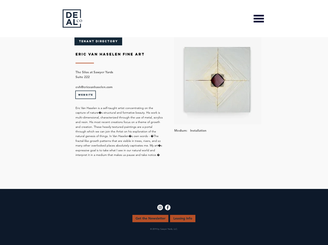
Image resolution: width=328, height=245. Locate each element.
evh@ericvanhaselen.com (94, 87)
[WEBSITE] (85, 95)
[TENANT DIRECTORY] (98, 41)
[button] (258, 18)
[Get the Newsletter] (150, 218)
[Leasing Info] (182, 218)
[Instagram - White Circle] (160, 207)
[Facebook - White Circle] (167, 207)
